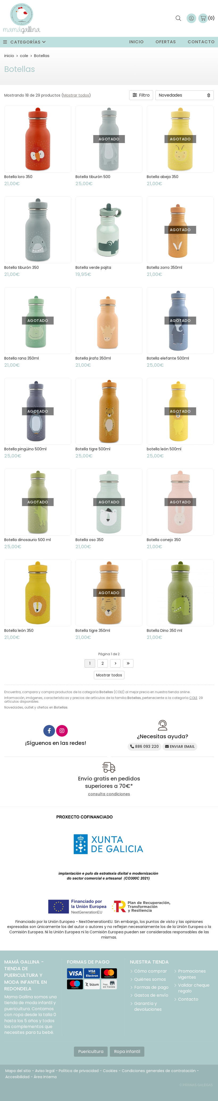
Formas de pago (151, 987)
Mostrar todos (76, 95)
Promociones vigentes (192, 974)
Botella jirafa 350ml (93, 358)
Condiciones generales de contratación (159, 1070)
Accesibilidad (17, 1077)
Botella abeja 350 (162, 176)
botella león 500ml (164, 449)
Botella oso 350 (89, 539)
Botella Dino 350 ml (164, 630)
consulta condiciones (109, 794)
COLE (193, 698)
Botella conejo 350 (164, 539)
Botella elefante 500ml (168, 358)
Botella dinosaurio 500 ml (27, 539)
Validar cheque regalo (193, 988)
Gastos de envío (151, 995)
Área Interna (45, 1077)
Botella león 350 (18, 630)
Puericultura (90, 1051)
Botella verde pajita (93, 267)
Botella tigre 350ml (93, 630)
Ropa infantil (127, 1051)
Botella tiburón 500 (93, 176)
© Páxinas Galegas (196, 1085)
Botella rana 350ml (21, 358)
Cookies (110, 1070)
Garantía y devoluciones (148, 1006)
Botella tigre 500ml (93, 449)
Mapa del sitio (18, 1070)
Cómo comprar (150, 971)
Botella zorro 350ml (164, 267)
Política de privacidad (79, 1070)
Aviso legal (44, 1070)
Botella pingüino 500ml (25, 449)
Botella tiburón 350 (21, 267)
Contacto (188, 999)
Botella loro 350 (18, 176)
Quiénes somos (150, 979)
